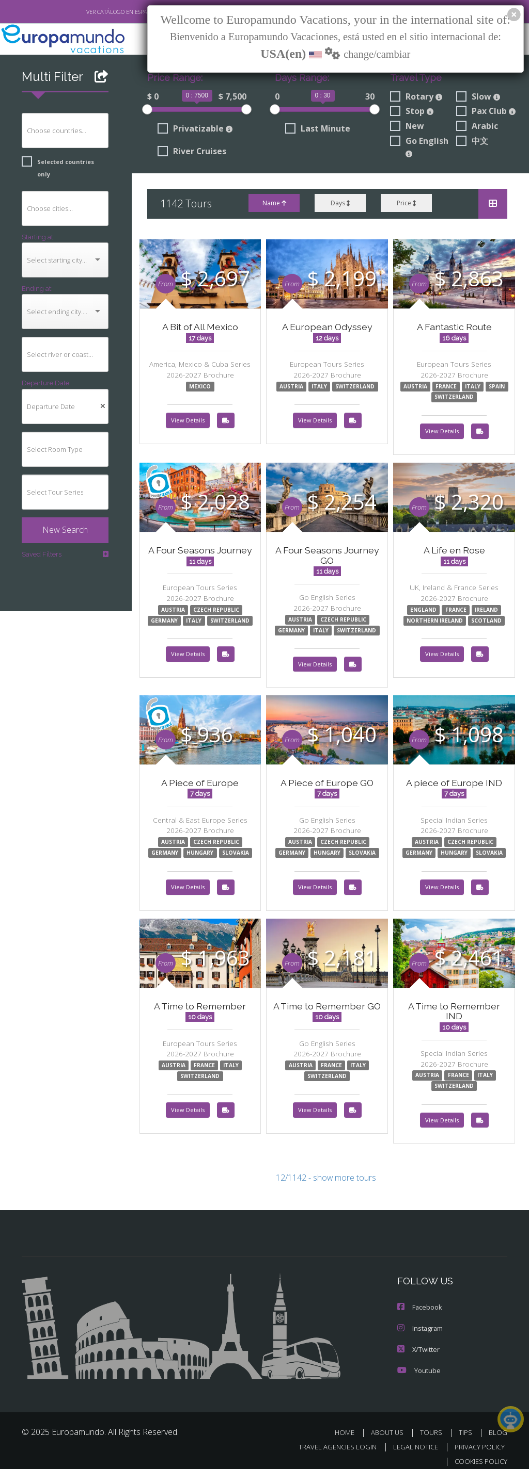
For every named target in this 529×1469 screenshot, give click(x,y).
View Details (188, 421)
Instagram (419, 1320)
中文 (472, 142)
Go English (419, 147)
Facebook (419, 1299)
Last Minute (316, 129)
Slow (478, 97)
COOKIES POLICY (478, 1452)
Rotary (415, 97)
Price (406, 203)
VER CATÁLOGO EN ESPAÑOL (98, 12)
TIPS (466, 1423)
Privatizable (193, 129)
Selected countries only (61, 162)
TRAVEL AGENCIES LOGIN (330, 1437)
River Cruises (192, 152)
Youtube (418, 1361)
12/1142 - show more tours (326, 1170)
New (406, 127)
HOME (348, 1423)
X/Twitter (418, 1340)
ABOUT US (390, 1423)
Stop (411, 112)
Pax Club (486, 112)
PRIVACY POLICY (477, 1437)
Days (340, 203)
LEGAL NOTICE (410, 1437)
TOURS (433, 1423)
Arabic (476, 127)
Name (273, 203)
